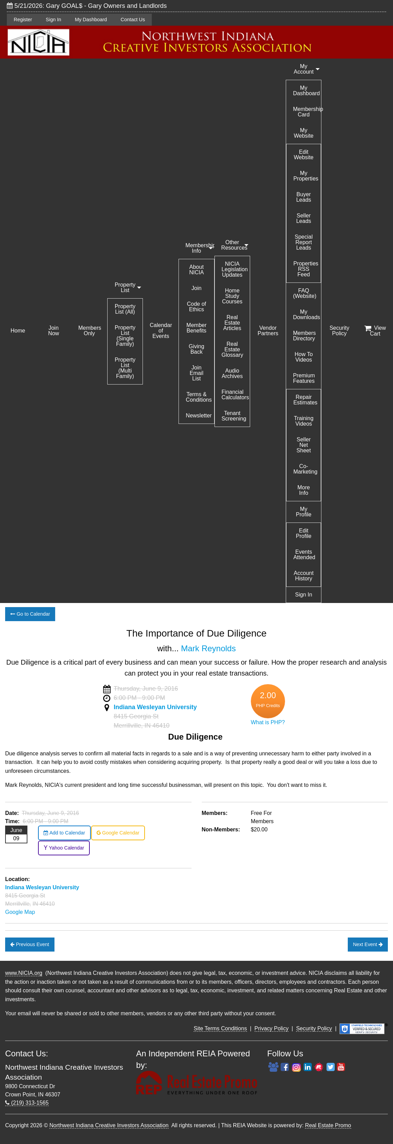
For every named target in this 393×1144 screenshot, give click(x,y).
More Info (303, 490)
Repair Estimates (305, 399)
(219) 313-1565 (27, 1103)
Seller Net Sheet (303, 445)
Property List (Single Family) (125, 336)
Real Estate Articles (232, 322)
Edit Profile (303, 533)
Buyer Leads (303, 197)
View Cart (375, 331)
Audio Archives (232, 373)
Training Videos (304, 421)
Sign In (53, 19)
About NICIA (196, 269)
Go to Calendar (30, 614)
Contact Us (133, 19)
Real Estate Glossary (232, 349)
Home (18, 331)
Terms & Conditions (199, 397)
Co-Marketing (305, 469)
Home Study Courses (232, 296)
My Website (304, 133)
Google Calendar (118, 832)
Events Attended (304, 554)
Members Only (89, 330)
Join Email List (196, 373)
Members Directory (304, 335)
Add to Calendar (64, 832)
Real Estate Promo (328, 1125)
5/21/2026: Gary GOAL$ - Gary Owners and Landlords (87, 5)
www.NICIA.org (23, 973)
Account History (304, 575)
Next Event (367, 944)
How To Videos (304, 357)
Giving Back (196, 349)
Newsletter (199, 415)
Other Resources (234, 245)
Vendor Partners (268, 330)
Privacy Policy (272, 1028)
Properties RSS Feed (305, 269)
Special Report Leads (303, 242)
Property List (125, 287)
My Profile (303, 511)
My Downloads (306, 314)
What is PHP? (268, 722)
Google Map (20, 912)
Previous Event (29, 944)
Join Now (53, 330)
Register (23, 19)
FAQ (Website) (304, 293)
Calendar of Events (161, 330)
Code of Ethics (196, 306)
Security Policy (339, 330)
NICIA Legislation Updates (235, 269)
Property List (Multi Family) (125, 368)
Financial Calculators (235, 394)
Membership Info (199, 248)
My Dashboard (91, 19)
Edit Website (304, 154)
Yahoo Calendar (64, 848)
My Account (304, 69)
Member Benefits (196, 328)
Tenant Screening (234, 416)
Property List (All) (125, 309)
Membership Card (307, 111)
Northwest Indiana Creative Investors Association (109, 1125)
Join (196, 288)
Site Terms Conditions (220, 1028)
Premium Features (304, 378)
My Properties (305, 175)
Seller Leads (303, 218)
